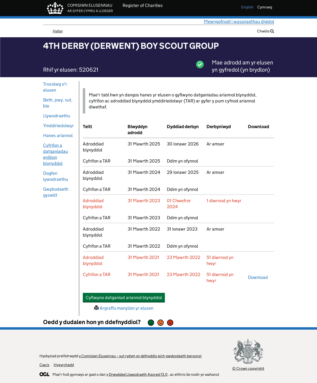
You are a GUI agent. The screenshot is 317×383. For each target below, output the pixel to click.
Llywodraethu (56, 116)
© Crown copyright (248, 368)
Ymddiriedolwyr (58, 125)
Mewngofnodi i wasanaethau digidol (239, 21)
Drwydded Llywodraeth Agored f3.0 (138, 374)
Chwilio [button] (265, 31)
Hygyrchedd (64, 365)
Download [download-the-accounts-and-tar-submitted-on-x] (258, 277)
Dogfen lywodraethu (55, 176)
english (247, 7)
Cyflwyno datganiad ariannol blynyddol (125, 297)
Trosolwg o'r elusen (55, 87)
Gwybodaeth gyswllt (55, 192)
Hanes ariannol (58, 135)
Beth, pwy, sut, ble (57, 103)
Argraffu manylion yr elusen (123, 308)
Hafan (58, 31)
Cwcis (44, 365)
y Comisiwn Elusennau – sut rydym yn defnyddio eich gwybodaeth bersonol (140, 356)
